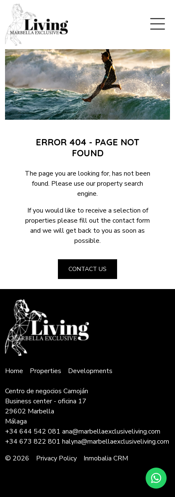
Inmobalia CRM (106, 458)
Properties (45, 371)
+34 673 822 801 (32, 441)
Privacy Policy (56, 458)
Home (14, 371)
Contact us (87, 269)
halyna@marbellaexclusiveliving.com (115, 441)
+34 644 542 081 (32, 431)
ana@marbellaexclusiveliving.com (111, 431)
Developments (90, 371)
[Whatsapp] (156, 478)
